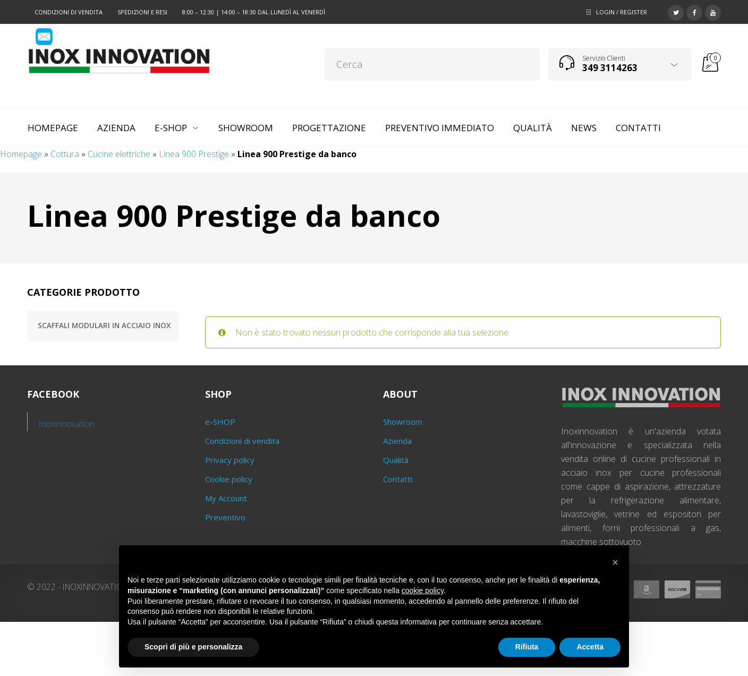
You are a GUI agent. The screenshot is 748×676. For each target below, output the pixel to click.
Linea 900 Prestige (194, 154)
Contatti (397, 479)
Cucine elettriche (119, 154)
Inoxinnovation (67, 424)
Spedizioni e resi (142, 12)
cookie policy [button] (423, 590)
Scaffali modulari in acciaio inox (104, 325)
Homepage (21, 154)
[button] (615, 562)
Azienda (397, 440)
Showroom (402, 421)
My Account (226, 498)
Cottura (64, 154)
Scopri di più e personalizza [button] (193, 647)
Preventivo (225, 517)
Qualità (396, 460)
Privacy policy (229, 460)
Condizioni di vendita (69, 12)
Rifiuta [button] (527, 647)
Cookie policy (228, 479)
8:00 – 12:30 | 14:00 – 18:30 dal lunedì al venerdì (253, 12)
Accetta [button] (590, 647)
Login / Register (621, 12)
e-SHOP (220, 421)
